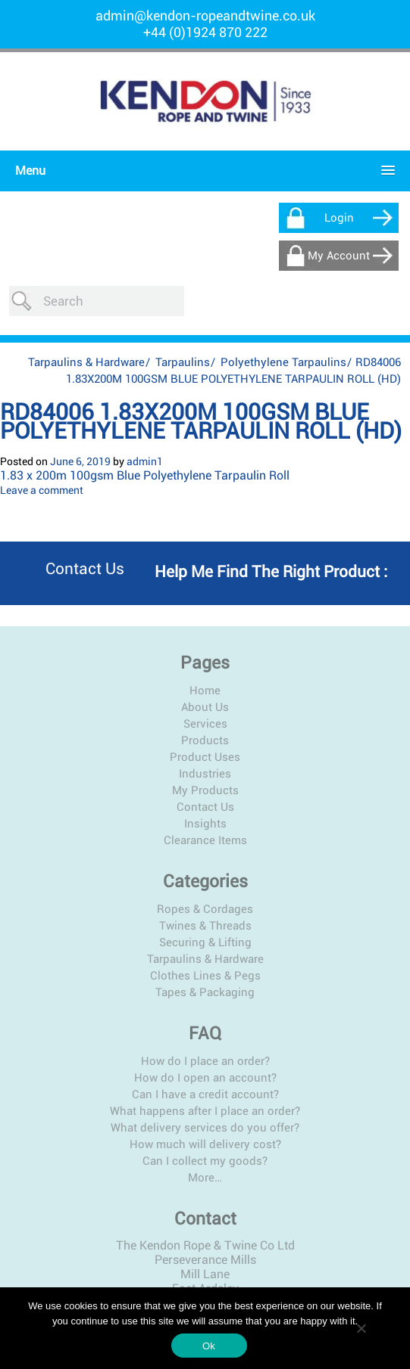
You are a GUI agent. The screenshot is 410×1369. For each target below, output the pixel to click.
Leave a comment (41, 460)
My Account (339, 255)
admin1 (145, 431)
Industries (205, 743)
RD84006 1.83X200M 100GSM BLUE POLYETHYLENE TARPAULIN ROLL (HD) (201, 391)
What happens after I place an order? (205, 1081)
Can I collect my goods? (205, 1131)
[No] (361, 1328)
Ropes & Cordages (205, 879)
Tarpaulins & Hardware (86, 332)
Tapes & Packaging (205, 962)
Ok (208, 1346)
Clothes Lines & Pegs (205, 945)
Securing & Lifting (205, 912)
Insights (205, 793)
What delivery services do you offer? (205, 1097)
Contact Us (205, 777)
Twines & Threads (205, 895)
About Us (205, 677)
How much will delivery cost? (205, 1114)
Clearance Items (205, 810)
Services (205, 693)
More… (205, 1147)
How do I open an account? (205, 1047)
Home (205, 660)
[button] (201, 170)
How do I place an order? (205, 1031)
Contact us (84, 538)
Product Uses (205, 727)
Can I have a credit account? (205, 1064)
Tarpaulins (182, 332)
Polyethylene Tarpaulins (283, 332)
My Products (205, 760)
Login (339, 218)
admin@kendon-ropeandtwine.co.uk (205, 15)
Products (205, 710)
